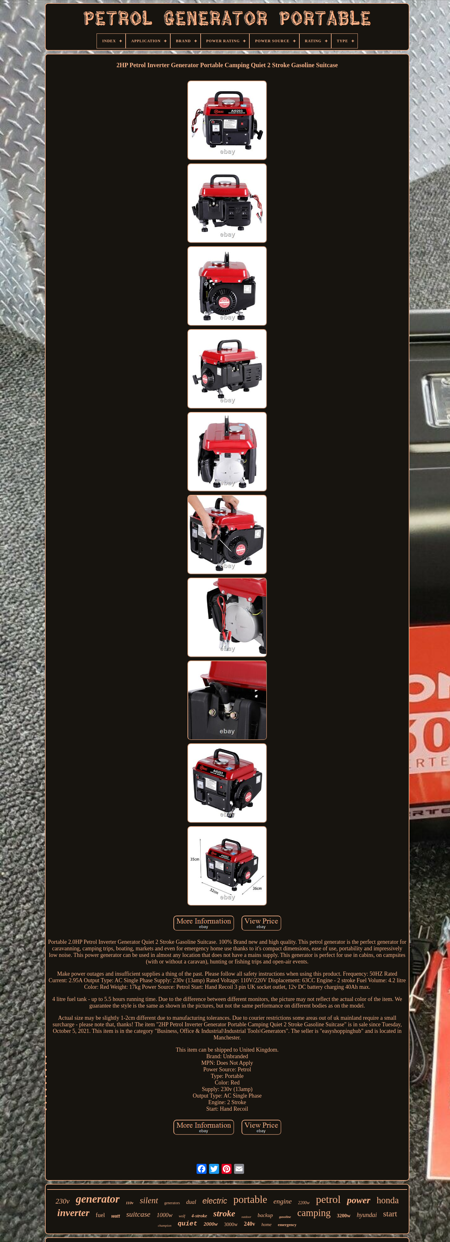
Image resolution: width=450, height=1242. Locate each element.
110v (130, 1202)
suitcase (138, 1214)
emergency (287, 1224)
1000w (164, 1215)
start (390, 1213)
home (266, 1224)
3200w (344, 1215)
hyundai (367, 1214)
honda (388, 1200)
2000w (211, 1224)
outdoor (247, 1217)
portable (250, 1199)
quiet (188, 1223)
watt (115, 1216)
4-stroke (199, 1215)
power (358, 1200)
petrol (328, 1199)
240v (249, 1224)
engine (282, 1201)
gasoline (285, 1217)
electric (214, 1200)
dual (191, 1202)
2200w (304, 1202)
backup (265, 1215)
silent (149, 1200)
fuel (100, 1215)
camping (314, 1212)
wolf (182, 1216)
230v (63, 1201)
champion (164, 1225)
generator (98, 1199)
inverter (73, 1212)
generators (172, 1203)
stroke (224, 1213)
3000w (231, 1224)
